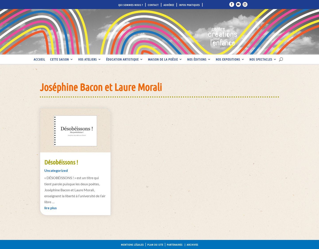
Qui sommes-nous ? (130, 5)
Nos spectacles (260, 59)
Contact (153, 5)
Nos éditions (196, 59)
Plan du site (155, 244)
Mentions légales (132, 244)
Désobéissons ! (61, 162)
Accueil (39, 59)
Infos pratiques (189, 5)
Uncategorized (56, 170)
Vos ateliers (87, 59)
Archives (192, 244)
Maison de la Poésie (163, 59)
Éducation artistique (122, 59)
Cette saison (59, 59)
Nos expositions (228, 59)
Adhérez (168, 5)
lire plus (50, 208)
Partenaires (175, 244)
